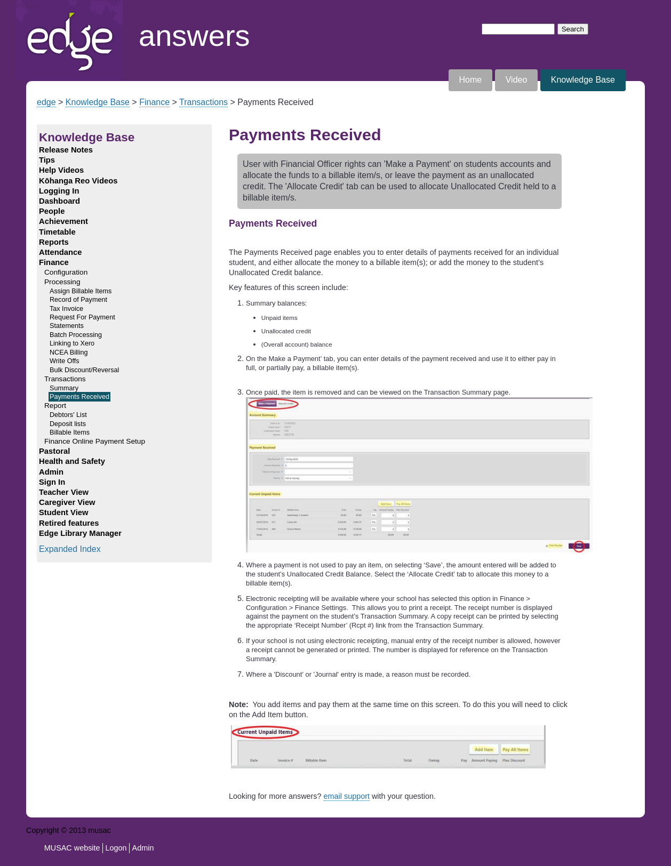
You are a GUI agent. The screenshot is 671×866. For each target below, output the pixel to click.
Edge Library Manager (80, 533)
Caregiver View (67, 502)
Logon (116, 848)
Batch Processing (76, 335)
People (52, 211)
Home (27, 5)
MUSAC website (72, 848)
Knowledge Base (583, 79)
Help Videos (61, 170)
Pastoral (54, 451)
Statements (67, 326)
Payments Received (79, 396)
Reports (54, 242)
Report (55, 406)
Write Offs (64, 361)
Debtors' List (68, 415)
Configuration (65, 272)
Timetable (57, 232)
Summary (64, 388)
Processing (62, 282)
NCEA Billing (68, 352)
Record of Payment (78, 299)
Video (517, 79)
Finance (154, 102)
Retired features (69, 523)
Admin (51, 472)
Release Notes (66, 150)
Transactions (203, 102)
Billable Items (70, 432)
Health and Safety (72, 461)
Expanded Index (70, 549)
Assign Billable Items (80, 291)
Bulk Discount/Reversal (84, 370)
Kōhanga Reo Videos (78, 181)
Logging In (59, 191)
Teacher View (64, 492)
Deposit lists (68, 424)
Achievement (63, 221)
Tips (47, 160)
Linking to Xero (72, 343)
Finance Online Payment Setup (94, 441)
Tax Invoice (66, 308)
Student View (63, 512)
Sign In (52, 482)
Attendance (60, 252)
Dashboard (59, 201)
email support (347, 796)
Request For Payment (82, 317)
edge (46, 102)
